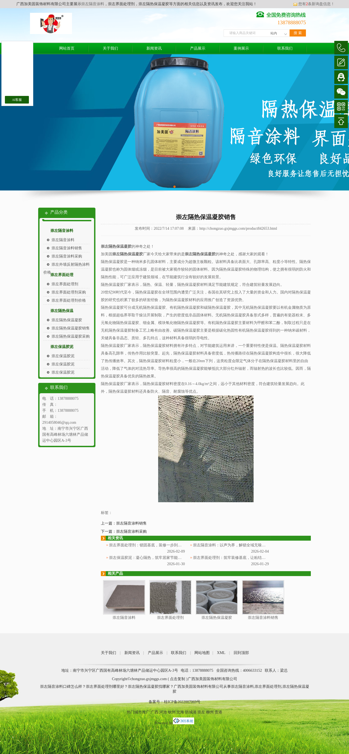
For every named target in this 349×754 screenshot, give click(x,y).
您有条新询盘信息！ (314, 4)
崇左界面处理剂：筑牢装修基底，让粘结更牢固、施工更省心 (244, 558)
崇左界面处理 (61, 275)
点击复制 (177, 679)
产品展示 (197, 48)
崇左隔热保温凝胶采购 (71, 336)
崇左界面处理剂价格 (69, 300)
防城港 (191, 712)
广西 (154, 712)
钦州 (172, 712)
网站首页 (66, 48)
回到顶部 (241, 653)
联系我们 (285, 48)
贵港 (218, 712)
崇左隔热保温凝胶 (67, 320)
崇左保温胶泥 (61, 347)
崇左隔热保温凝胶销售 (71, 328)
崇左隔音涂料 (92, 4)
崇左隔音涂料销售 (67, 248)
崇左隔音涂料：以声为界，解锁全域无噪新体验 (233, 545)
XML (221, 653)
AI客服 (17, 100)
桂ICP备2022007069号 (182, 702)
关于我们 (110, 48)
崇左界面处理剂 (65, 284)
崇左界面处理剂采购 (69, 292)
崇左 (201, 712)
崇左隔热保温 (61, 311)
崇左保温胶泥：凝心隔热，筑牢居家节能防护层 (149, 558)
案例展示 (241, 48)
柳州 (210, 712)
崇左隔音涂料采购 (67, 256)
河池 (163, 712)
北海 (180, 712)
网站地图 (202, 653)
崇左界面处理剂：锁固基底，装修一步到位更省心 (151, 545)
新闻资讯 (154, 48)
